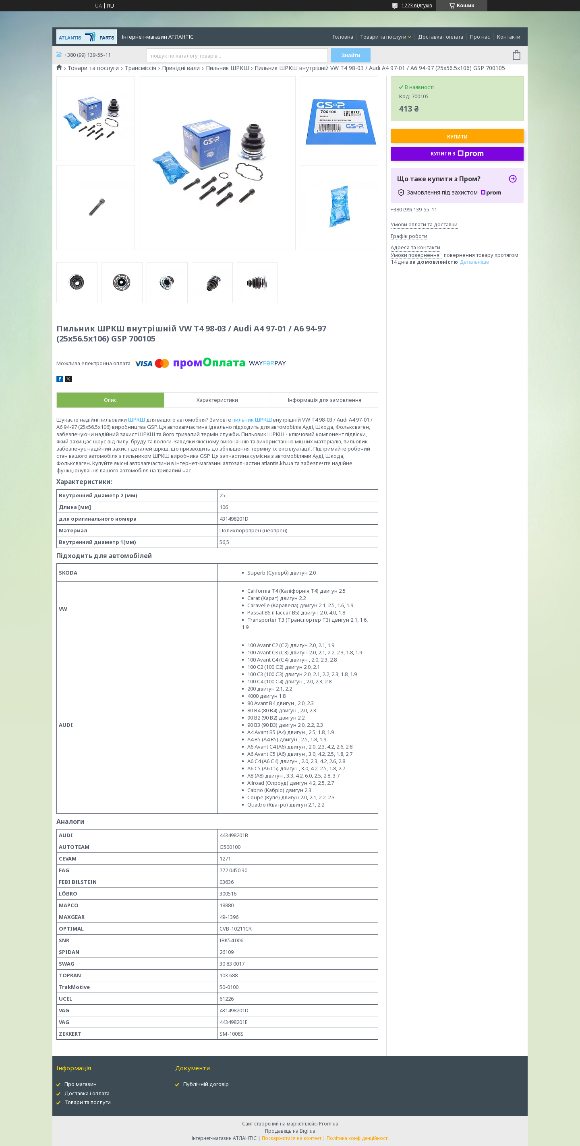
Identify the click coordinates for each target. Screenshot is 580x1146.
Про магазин (80, 1084)
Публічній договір (206, 1084)
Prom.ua (328, 1123)
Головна (343, 36)
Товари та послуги (383, 36)
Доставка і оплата (440, 36)
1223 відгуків (417, 5)
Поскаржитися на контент (291, 1138)
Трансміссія (140, 68)
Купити (457, 136)
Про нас (480, 36)
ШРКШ (136, 419)
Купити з (457, 153)
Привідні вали (181, 68)
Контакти (508, 36)
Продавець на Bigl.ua (290, 1130)
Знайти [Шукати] (351, 55)
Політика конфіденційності (358, 1138)
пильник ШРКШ (252, 419)
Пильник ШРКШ (227, 68)
